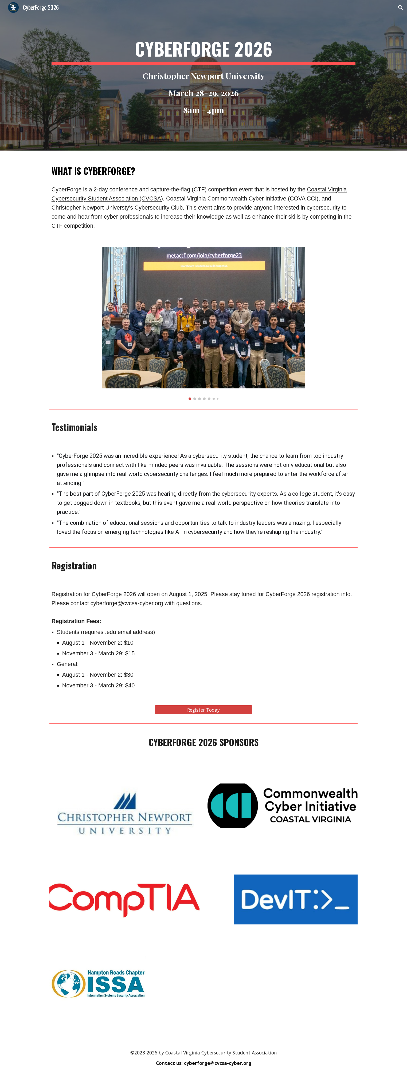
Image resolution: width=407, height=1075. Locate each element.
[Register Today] (203, 710)
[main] (203, 75)
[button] (400, 7)
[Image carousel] (203, 323)
